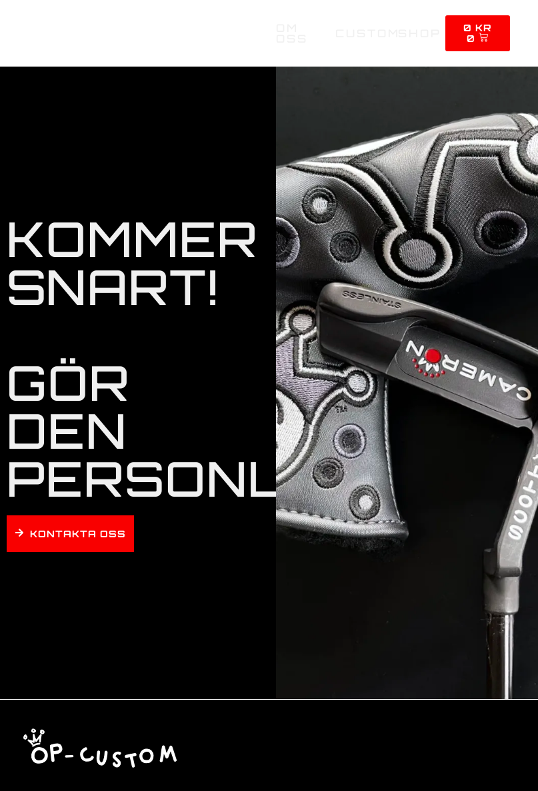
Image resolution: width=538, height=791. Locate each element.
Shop (419, 33)
